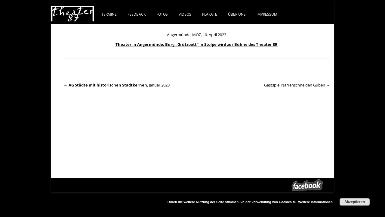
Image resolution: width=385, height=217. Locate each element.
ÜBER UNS (237, 14)
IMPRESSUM (267, 14)
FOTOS (162, 14)
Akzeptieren (354, 202)
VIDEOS (185, 14)
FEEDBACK (137, 14)
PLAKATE (209, 14)
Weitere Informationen (315, 202)
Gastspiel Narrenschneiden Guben (297, 85)
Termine (109, 14)
